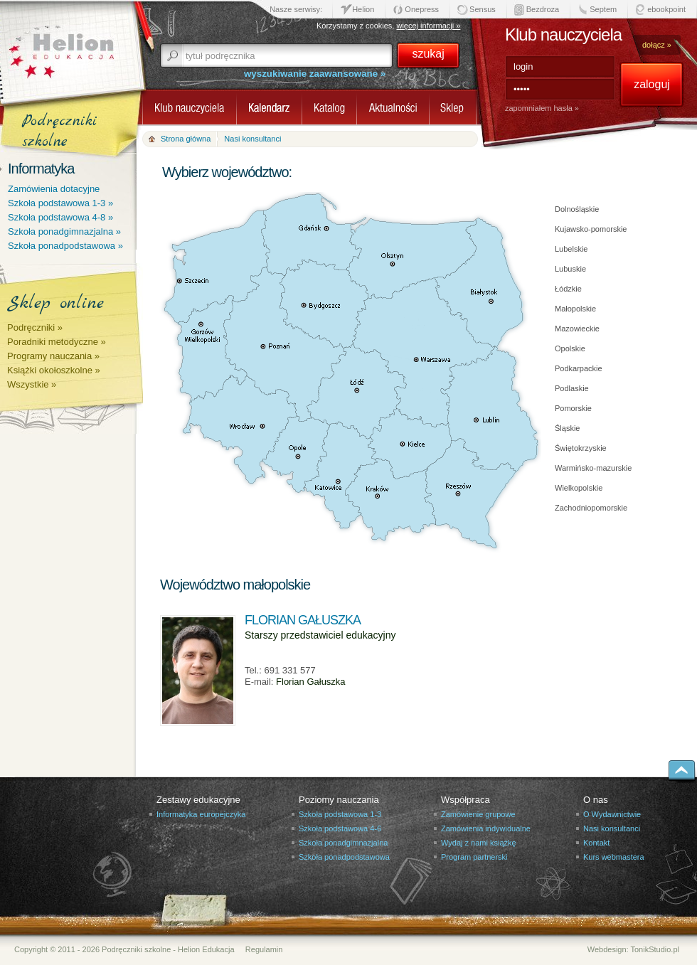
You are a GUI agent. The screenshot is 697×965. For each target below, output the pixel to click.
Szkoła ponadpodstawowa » (65, 245)
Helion (363, 9)
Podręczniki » (35, 327)
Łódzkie (568, 288)
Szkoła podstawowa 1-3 (340, 814)
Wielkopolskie (578, 488)
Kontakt (596, 842)
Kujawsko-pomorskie (591, 229)
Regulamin (264, 949)
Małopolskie (575, 308)
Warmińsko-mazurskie (593, 468)
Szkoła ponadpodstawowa (344, 857)
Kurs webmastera (613, 857)
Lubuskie (570, 269)
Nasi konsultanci (611, 828)
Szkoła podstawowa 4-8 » (60, 217)
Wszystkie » (31, 384)
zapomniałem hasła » (542, 108)
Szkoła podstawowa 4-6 (340, 828)
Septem (603, 9)
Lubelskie (571, 249)
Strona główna (186, 138)
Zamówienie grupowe (478, 814)
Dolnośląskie (577, 209)
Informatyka (41, 168)
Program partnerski (474, 857)
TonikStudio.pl (655, 949)
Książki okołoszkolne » (53, 370)
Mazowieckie (577, 328)
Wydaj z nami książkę (478, 842)
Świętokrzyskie (581, 448)
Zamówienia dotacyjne (54, 188)
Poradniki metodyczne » (56, 341)
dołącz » (656, 45)
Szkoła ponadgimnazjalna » (64, 231)
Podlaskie (572, 388)
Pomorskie (573, 408)
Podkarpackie (578, 368)
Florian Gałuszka (311, 681)
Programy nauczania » (53, 356)
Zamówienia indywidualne (486, 828)
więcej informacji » (428, 25)
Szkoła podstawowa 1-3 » (60, 203)
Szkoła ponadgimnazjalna (343, 842)
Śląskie (567, 428)
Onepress (422, 9)
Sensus (482, 9)
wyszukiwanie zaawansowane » (314, 73)
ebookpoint (666, 9)
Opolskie (570, 348)
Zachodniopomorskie (591, 507)
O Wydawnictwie (612, 814)
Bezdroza (542, 9)
